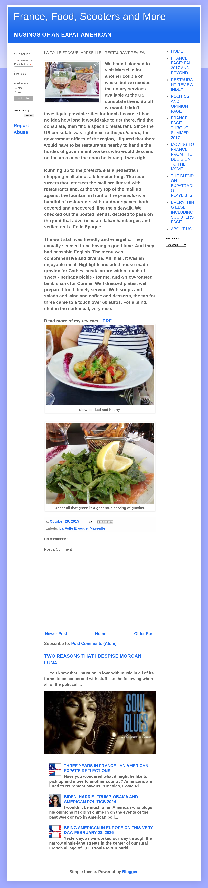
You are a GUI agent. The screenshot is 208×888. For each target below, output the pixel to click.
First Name (20, 74)
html (20, 88)
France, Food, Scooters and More (90, 16)
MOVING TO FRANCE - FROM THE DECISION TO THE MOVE (182, 156)
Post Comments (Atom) (94, 643)
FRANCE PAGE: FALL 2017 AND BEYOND (182, 65)
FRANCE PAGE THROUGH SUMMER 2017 (181, 128)
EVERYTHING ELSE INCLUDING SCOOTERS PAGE (182, 212)
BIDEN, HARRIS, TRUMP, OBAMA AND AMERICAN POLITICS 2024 (101, 799)
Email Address (23, 64)
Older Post (144, 633)
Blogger (129, 871)
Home (100, 633)
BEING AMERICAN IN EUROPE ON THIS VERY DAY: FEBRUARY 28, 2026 (108, 830)
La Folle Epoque (73, 528)
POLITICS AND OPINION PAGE (180, 103)
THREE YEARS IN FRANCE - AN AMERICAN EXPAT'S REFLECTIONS (106, 768)
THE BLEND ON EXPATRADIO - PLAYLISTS (182, 186)
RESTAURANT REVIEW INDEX (182, 84)
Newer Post (56, 633)
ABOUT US (181, 228)
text (20, 92)
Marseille (97, 528)
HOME (177, 51)
